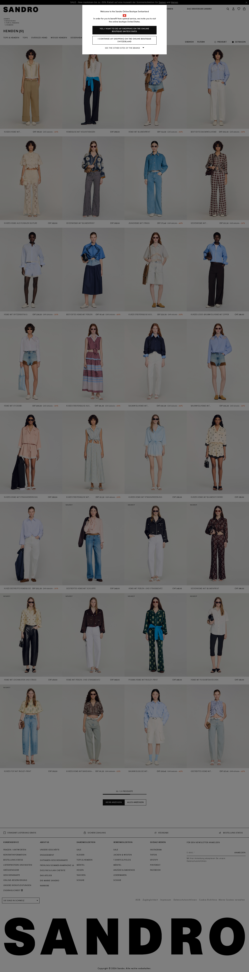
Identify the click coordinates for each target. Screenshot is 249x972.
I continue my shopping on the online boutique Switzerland (124, 40)
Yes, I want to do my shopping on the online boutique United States (124, 30)
